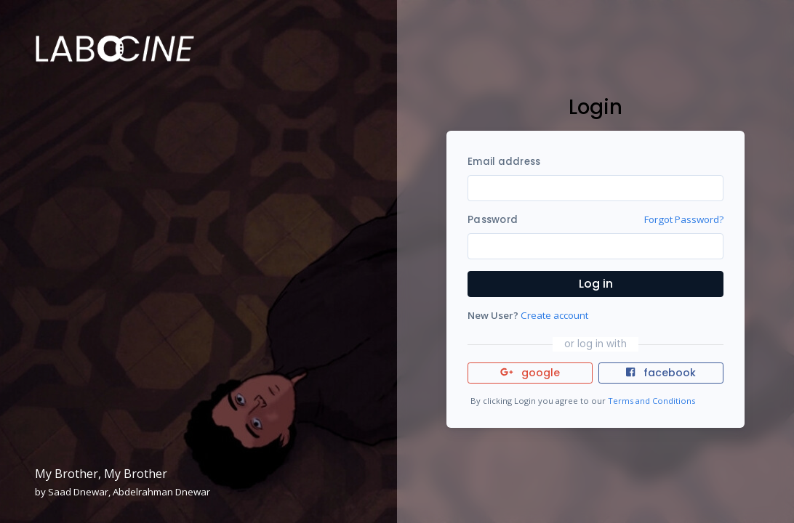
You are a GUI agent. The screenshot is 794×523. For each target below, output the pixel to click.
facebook (661, 372)
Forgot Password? (683, 219)
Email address (504, 162)
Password (493, 220)
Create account (554, 315)
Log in (596, 283)
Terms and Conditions (651, 400)
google (530, 372)
